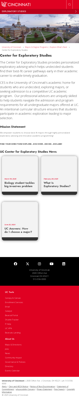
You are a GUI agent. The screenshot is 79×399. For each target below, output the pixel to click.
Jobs (7, 349)
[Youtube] (51, 264)
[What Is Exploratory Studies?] (59, 165)
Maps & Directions (13, 344)
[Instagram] (39, 264)
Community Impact (13, 357)
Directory (9, 366)
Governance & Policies (15, 362)
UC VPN (8, 328)
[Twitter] (27, 264)
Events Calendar (12, 370)
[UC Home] (16, 4)
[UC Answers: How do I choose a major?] (20, 211)
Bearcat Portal (11, 315)
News (7, 353)
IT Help (8, 324)
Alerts (4, 386)
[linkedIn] (63, 264)
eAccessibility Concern (25, 389)
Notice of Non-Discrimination (42, 386)
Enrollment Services (14, 302)
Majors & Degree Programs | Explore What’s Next (46, 47)
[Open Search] (69, 4)
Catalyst (8, 311)
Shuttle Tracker (12, 319)
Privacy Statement (44, 389)
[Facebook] (15, 264)
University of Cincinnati (11, 47)
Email (7, 306)
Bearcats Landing (12, 332)
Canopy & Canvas (13, 298)
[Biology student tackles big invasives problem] (20, 165)
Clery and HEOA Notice (18, 386)
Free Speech (59, 389)
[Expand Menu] (76, 11)
